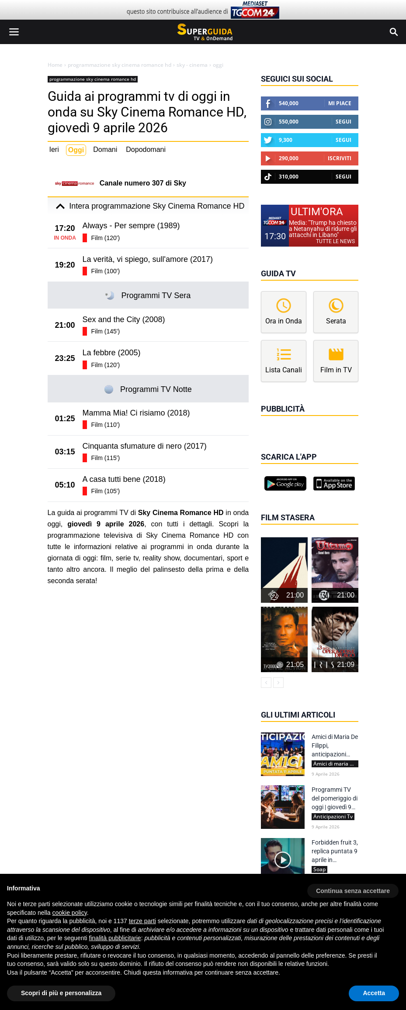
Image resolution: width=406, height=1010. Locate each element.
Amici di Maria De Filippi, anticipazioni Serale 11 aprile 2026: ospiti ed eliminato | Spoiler (335, 746)
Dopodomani (146, 149)
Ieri (54, 149)
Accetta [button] (374, 992)
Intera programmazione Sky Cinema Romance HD (148, 206)
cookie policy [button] (69, 912)
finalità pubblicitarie (115, 937)
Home (55, 65)
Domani (105, 149)
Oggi (76, 150)
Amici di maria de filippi (335, 763)
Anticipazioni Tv (333, 816)
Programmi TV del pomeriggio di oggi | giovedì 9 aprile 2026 (334, 798)
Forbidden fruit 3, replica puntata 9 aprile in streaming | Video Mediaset (335, 851)
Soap (319, 869)
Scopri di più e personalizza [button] (61, 992)
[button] (353, 888)
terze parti (142, 920)
